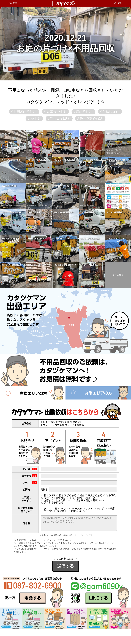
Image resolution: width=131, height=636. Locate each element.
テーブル (75, 508)
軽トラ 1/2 (48, 495)
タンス (46, 508)
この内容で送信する (66, 558)
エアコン (47, 511)
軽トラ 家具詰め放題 (90, 495)
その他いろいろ (75, 511)
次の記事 (13, 3)
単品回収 (109, 495)
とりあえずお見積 (52, 503)
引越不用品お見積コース (81, 498)
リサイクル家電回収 (53, 498)
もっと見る (118, 275)
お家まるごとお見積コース (56, 500)
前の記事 (118, 3)
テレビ (99, 508)
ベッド (63, 508)
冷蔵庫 (110, 508)
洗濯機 (59, 511)
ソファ (88, 508)
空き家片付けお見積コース (89, 500)
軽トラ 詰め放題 (66, 495)
